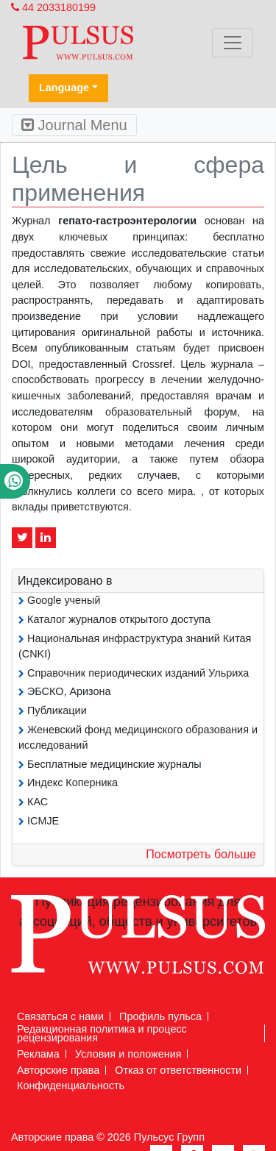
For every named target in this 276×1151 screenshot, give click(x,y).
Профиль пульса (160, 1016)
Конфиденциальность (70, 1085)
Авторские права (58, 1070)
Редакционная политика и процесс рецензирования (102, 1033)
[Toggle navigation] (232, 42)
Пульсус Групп (169, 1137)
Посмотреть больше (201, 854)
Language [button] (64, 87)
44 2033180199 (53, 7)
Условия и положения (128, 1054)
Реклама (38, 1054)
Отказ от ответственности (178, 1070)
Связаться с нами (60, 1016)
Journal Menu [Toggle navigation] (74, 125)
